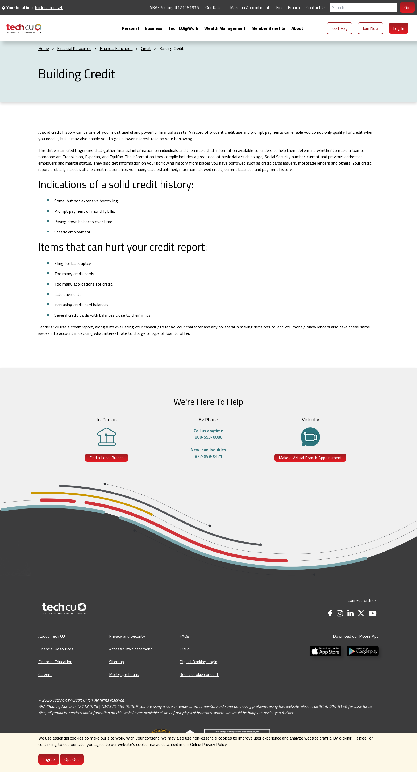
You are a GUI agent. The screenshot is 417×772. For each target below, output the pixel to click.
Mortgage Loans (124, 674)
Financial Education (55, 661)
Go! (407, 7)
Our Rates (214, 7)
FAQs (184, 636)
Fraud (185, 649)
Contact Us (316, 7)
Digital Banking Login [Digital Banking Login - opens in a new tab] (198, 661)
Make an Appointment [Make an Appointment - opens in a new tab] (250, 7)
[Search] (363, 7)
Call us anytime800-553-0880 (208, 433)
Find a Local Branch (106, 457)
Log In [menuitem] (398, 28)
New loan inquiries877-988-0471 (208, 452)
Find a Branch (288, 7)
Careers (45, 674)
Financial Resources (55, 649)
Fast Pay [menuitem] (339, 28)
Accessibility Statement (130, 649)
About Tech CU (51, 636)
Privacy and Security (127, 636)
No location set (49, 7)
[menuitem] (23, 28)
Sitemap (116, 661)
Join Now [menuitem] (370, 28)
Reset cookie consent (199, 674)
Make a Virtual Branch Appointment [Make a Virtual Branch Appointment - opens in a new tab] (310, 457)
